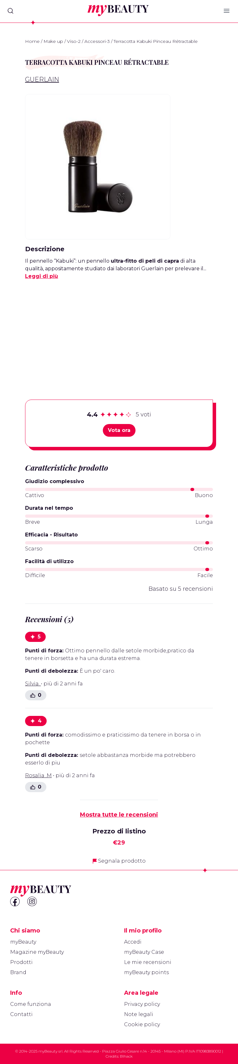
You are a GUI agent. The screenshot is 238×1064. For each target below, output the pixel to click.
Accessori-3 (97, 41)
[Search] (10, 11)
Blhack (126, 1056)
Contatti (21, 1014)
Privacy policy (142, 1004)
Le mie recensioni (147, 962)
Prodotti (21, 962)
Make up (53, 41)
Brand (18, 972)
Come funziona (30, 1004)
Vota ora (119, 430)
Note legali (138, 1014)
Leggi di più (41, 276)
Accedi (133, 942)
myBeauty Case (144, 952)
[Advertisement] (119, 329)
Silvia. (33, 684)
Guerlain (42, 79)
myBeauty (23, 942)
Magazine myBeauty (37, 952)
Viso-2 (74, 41)
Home (32, 41)
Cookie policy (142, 1024)
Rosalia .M (38, 775)
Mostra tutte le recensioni (119, 814)
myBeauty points (146, 972)
